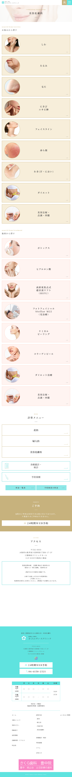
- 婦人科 (38, 722)
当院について (16, 720)
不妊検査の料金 (51, 487)
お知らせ (39, 753)
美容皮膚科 (36, 452)
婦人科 (36, 441)
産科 (36, 430)
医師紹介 (15, 730)
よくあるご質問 (65, 715)
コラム (38, 748)
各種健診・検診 (41, 738)
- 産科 (38, 719)
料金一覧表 (21, 487)
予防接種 (39, 743)
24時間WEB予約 (37, 523)
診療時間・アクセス (18, 740)
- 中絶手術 (39, 726)
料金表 (14, 745)
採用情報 (15, 735)
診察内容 (39, 715)
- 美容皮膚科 (40, 730)
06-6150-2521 (37, 671)
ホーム (14, 715)
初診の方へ (15, 725)
